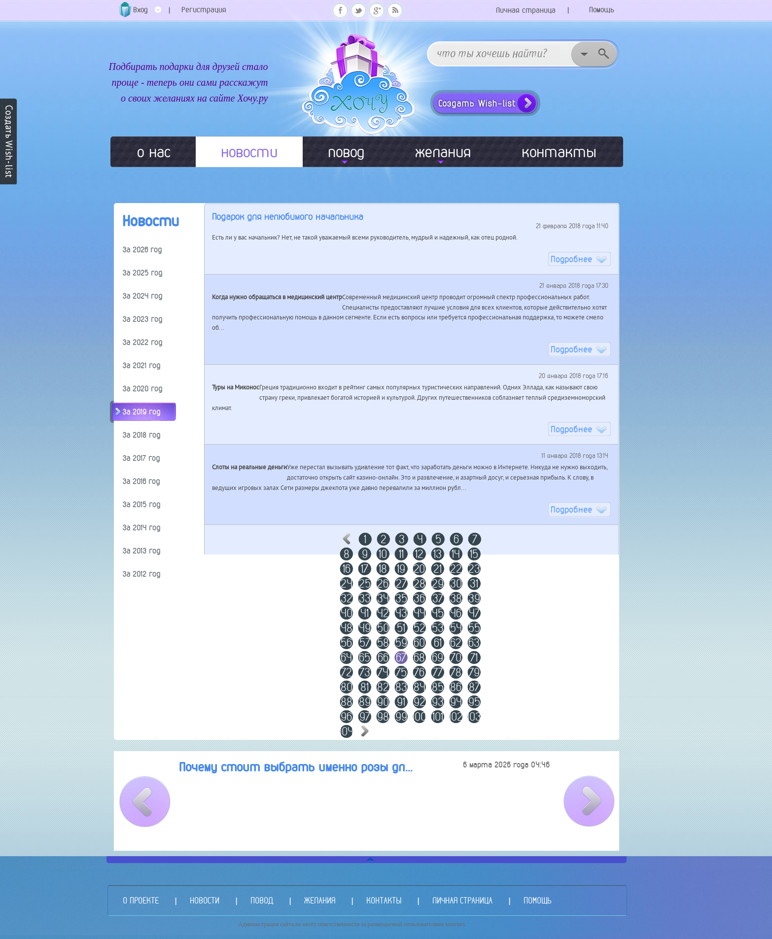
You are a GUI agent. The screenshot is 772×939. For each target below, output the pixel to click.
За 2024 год (142, 296)
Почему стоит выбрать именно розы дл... (296, 767)
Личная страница (526, 10)
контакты (559, 151)
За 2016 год (141, 481)
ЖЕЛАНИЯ (319, 900)
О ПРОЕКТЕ (141, 900)
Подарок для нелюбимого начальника (287, 216)
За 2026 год (142, 249)
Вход (147, 13)
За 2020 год (142, 388)
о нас (154, 151)
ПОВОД (261, 900)
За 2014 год (141, 527)
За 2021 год (141, 365)
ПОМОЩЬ (537, 900)
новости (249, 151)
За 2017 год (141, 458)
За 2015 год (141, 504)
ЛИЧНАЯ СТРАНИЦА (462, 900)
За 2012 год (141, 574)
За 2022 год (142, 342)
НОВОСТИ (204, 900)
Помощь (601, 9)
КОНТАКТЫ (383, 900)
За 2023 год (142, 319)
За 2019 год (141, 412)
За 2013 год (141, 551)
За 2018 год (141, 435)
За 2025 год (142, 273)
